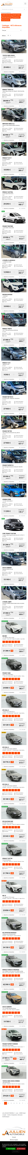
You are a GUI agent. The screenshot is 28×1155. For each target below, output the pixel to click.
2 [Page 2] (8, 1103)
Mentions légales (14, 1139)
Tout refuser (21, 1148)
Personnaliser (15, 1151)
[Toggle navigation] (25, 3)
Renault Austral (5, 20)
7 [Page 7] (22, 1103)
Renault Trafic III (16, 14)
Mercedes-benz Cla (6, 17)
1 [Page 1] (5, 1103)
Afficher (4, 35)
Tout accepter (10, 1148)
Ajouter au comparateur (9, 71)
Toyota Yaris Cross (6, 14)
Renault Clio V (16, 17)
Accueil (14, 1137)
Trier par (4, 30)
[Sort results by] (14, 30)
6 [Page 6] (19, 1103)
